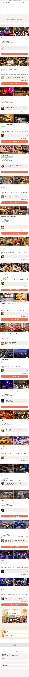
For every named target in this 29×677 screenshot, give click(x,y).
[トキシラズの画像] (14, 91)
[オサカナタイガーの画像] (14, 440)
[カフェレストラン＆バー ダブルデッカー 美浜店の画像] (14, 327)
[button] (14, 655)
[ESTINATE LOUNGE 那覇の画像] (14, 267)
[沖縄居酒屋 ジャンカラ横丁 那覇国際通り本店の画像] (14, 210)
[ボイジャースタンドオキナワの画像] (14, 468)
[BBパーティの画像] (14, 554)
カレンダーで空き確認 (14, 83)
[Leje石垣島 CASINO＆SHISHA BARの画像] (14, 180)
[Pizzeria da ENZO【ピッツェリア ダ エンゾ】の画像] (14, 297)
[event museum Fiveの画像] (14, 61)
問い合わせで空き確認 (14, 54)
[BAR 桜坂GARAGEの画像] (14, 241)
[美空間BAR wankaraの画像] (14, 353)
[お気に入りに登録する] (27, 36)
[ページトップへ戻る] (14, 645)
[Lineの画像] (14, 31)
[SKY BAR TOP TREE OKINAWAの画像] (14, 118)
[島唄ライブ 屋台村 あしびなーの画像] (14, 149)
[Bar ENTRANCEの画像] (14, 524)
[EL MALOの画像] (14, 414)
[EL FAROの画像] (14, 494)
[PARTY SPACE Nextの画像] (14, 384)
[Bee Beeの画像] (14, 582)
